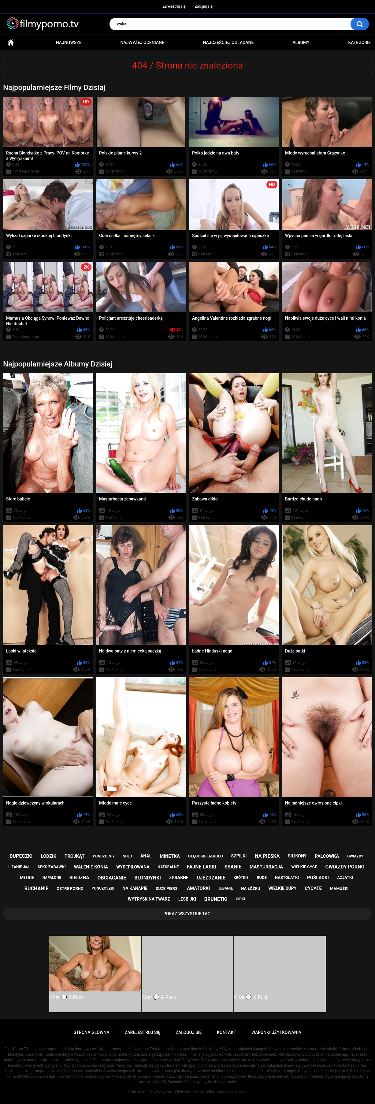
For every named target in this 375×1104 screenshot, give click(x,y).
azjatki (345, 877)
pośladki (318, 877)
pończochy (104, 856)
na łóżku (250, 888)
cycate (313, 888)
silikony (297, 855)
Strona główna (10, 42)
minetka (170, 856)
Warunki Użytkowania (276, 1032)
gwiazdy (355, 856)
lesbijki (187, 899)
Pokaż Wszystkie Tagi (187, 913)
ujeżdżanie (211, 878)
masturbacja (266, 867)
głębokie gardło (205, 856)
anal (145, 855)
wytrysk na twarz (149, 899)
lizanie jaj (19, 867)
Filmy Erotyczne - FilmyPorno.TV (173, 1092)
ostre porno (70, 888)
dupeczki (20, 856)
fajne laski (201, 867)
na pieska (267, 856)
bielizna (79, 877)
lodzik (48, 856)
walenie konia (91, 867)
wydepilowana (133, 866)
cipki (240, 899)
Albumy (300, 42)
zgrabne (178, 877)
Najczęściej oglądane (228, 42)
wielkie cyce (304, 866)
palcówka (327, 856)
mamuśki (339, 888)
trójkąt (75, 856)
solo (127, 856)
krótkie (241, 877)
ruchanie (36, 888)
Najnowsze (69, 42)
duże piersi (167, 888)
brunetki (216, 899)
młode (27, 877)
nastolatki (287, 877)
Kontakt (226, 1032)
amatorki (198, 888)
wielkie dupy (282, 888)
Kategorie (359, 42)
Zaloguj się (204, 6)
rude (262, 877)
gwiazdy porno (344, 867)
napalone (52, 877)
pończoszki (103, 888)
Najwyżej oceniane (142, 42)
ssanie (233, 867)
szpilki (239, 855)
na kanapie (134, 888)
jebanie (225, 888)
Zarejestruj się (173, 6)
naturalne (168, 867)
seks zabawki (52, 866)
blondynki (147, 878)
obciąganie (112, 878)
